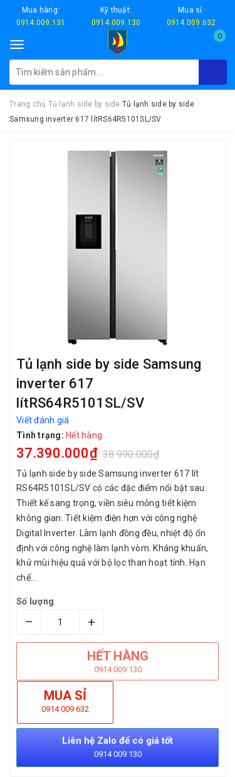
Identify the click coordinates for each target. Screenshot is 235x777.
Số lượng (35, 601)
